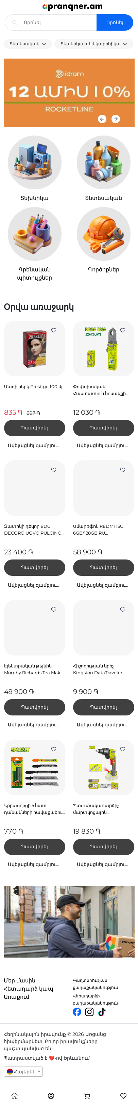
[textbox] (23, 1071)
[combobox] (23, 1072)
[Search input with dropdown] (63, 22)
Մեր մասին (19, 980)
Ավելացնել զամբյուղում (36, 445)
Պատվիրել (34, 428)
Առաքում (16, 997)
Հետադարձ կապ (28, 988)
